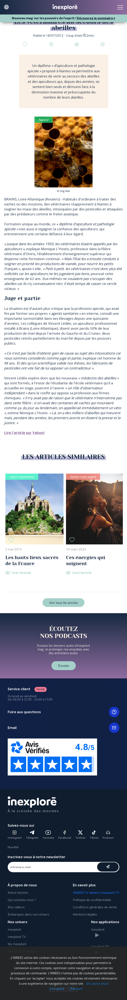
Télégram (32, 834)
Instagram (15, 834)
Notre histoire (18, 892)
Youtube (48, 834)
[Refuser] (76, 989)
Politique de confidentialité (92, 900)
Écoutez (63, 665)
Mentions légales (85, 914)
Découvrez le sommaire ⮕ (96, 18)
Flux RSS (13, 847)
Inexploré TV (17, 936)
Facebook (64, 834)
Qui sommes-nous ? (22, 900)
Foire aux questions (64, 712)
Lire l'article (21, 573)
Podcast (108, 834)
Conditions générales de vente (95, 907)
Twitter (80, 834)
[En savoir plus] (97, 983)
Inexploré (14, 929)
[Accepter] (56, 989)
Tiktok (94, 834)
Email (64, 728)
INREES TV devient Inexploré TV (96, 892)
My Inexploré (17, 944)
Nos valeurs (16, 907)
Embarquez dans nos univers (28, 914)
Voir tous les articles (63, 603)
